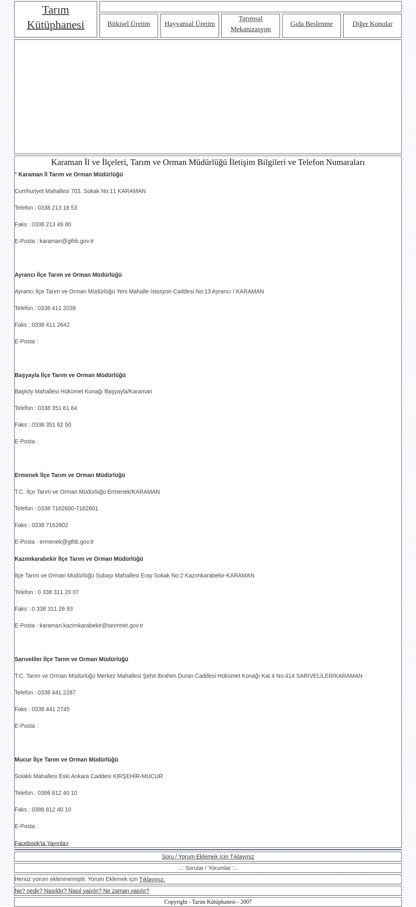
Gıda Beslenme (311, 24)
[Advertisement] (208, 97)
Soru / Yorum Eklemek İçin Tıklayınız (208, 856)
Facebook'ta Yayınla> (42, 843)
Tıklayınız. (152, 879)
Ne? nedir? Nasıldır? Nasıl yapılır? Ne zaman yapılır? (82, 890)
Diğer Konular (373, 24)
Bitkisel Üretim (128, 24)
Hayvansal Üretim (190, 24)
